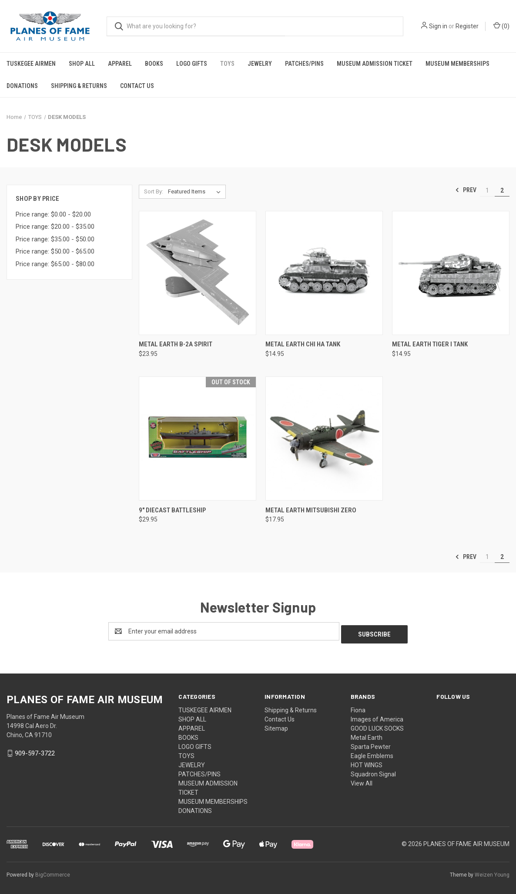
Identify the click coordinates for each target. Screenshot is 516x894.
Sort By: (153, 191)
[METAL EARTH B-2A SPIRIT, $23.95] (198, 273)
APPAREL (120, 63)
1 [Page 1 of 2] (487, 190)
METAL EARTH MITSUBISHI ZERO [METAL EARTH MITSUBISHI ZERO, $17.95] (310, 510)
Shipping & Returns (79, 85)
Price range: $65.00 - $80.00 (55, 264)
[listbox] (196, 191)
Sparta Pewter (371, 743)
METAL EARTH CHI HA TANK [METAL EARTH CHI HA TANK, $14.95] (302, 344)
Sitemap (276, 725)
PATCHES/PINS (304, 63)
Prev (465, 190)
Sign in (438, 26)
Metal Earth (366, 734)
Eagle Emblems (372, 752)
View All (361, 780)
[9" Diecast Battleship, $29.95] (198, 438)
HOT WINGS (366, 762)
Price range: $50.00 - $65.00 (55, 251)
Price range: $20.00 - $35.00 (55, 226)
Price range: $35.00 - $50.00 (55, 239)
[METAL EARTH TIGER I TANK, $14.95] (451, 273)
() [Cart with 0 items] (501, 26)
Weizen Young (492, 872)
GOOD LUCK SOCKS (377, 725)
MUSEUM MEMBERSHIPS (457, 63)
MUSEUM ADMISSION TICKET (374, 63)
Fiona (358, 707)
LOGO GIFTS (191, 63)
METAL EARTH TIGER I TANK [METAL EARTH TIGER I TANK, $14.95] (430, 344)
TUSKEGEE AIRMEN (31, 63)
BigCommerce (52, 872)
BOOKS (154, 63)
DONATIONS (22, 85)
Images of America (377, 716)
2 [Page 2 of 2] (502, 190)
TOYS (227, 63)
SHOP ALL (82, 63)
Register (467, 26)
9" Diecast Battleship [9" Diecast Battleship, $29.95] (172, 510)
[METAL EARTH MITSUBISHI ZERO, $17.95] (324, 438)
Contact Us (137, 85)
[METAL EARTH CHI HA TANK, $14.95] (324, 273)
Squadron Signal (373, 771)
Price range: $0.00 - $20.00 (53, 214)
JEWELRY (260, 63)
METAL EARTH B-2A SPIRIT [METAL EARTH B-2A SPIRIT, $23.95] (175, 344)
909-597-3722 (35, 750)
